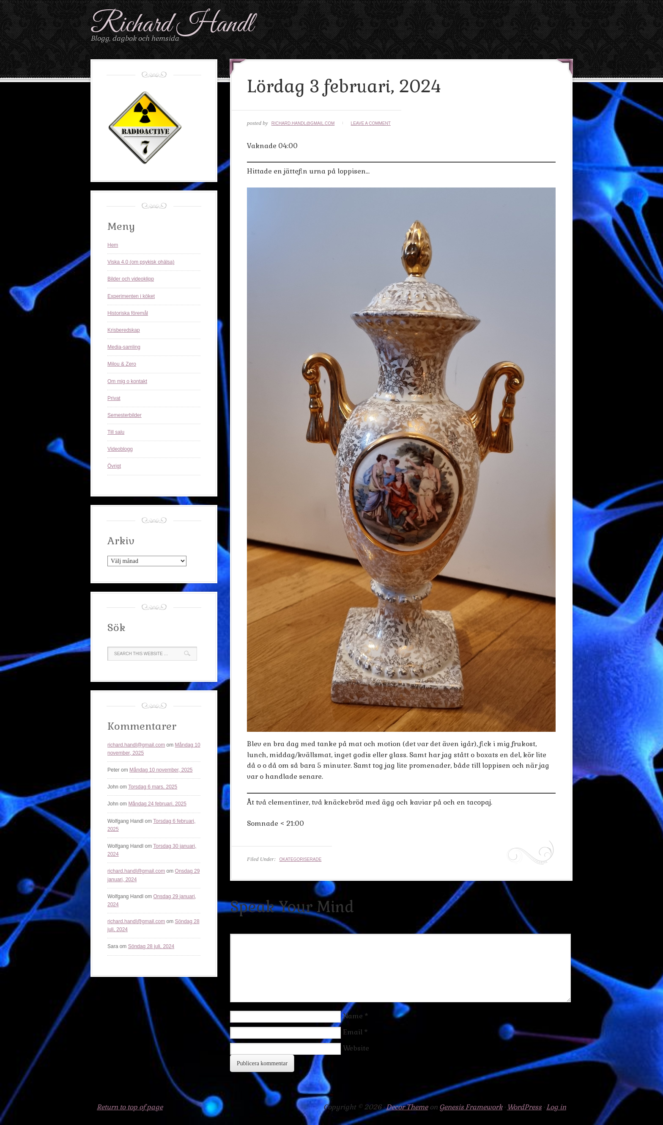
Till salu (115, 432)
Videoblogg (120, 449)
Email (352, 1032)
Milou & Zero (121, 364)
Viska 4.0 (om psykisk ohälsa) (141, 262)
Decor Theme (407, 1107)
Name (353, 1016)
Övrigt (114, 466)
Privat (114, 398)
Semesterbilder (124, 415)
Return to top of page (130, 1107)
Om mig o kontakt (127, 381)
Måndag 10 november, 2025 (160, 770)
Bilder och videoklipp (130, 279)
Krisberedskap (123, 330)
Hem (112, 245)
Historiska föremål (127, 313)
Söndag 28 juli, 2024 (151, 946)
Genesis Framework (470, 1107)
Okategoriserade (300, 859)
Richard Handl (171, 25)
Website (356, 1048)
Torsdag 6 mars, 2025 (152, 787)
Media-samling (123, 347)
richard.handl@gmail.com (303, 123)
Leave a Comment (371, 123)
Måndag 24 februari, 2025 (157, 804)
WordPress (524, 1107)
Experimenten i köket (131, 296)
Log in (556, 1107)
